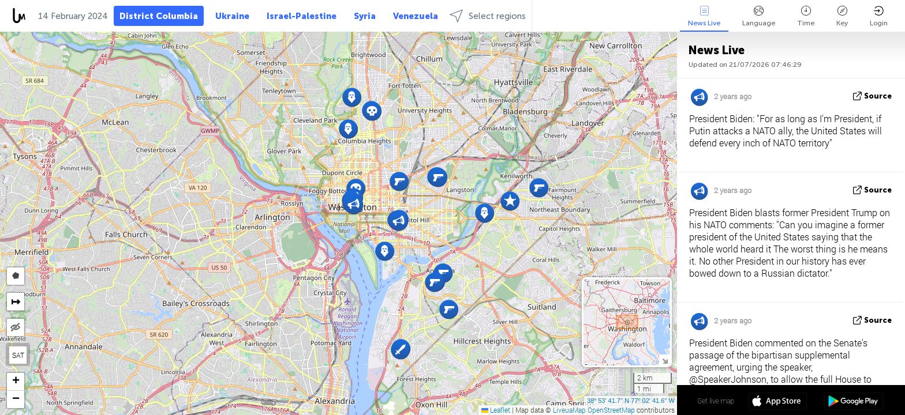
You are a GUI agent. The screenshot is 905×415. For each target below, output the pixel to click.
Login (879, 16)
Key (842, 16)
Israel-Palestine (301, 16)
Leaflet (495, 409)
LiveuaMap (569, 409)
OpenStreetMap (611, 409)
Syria (365, 16)
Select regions (488, 15)
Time (805, 16)
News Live (704, 16)
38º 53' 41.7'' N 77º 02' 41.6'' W (631, 400)
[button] (484, 213)
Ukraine (232, 16)
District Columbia (158, 16)
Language (758, 16)
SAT (18, 355)
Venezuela (415, 16)
